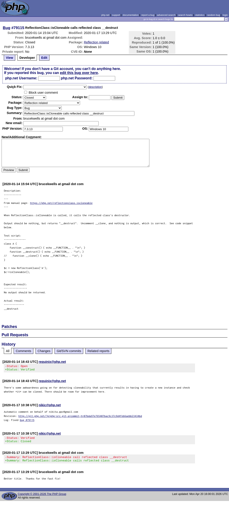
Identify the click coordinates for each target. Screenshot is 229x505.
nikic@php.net (50, 406)
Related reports (98, 351)
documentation (131, 15)
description (95, 87)
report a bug (147, 15)
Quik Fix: (15, 87)
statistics (199, 15)
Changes (44, 351)
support (116, 15)
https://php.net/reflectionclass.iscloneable (61, 202)
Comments (23, 351)
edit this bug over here (79, 73)
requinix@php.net (52, 361)
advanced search (166, 15)
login (225, 15)
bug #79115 (27, 421)
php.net (105, 15)
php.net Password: (77, 78)
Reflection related (96, 42)
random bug (213, 15)
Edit (44, 57)
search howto (185, 15)
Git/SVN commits (69, 351)
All (7, 351)
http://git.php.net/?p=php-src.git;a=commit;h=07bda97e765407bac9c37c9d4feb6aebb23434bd (80, 417)
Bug (7, 27)
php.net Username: (21, 78)
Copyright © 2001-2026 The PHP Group (42, 498)
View (9, 57)
